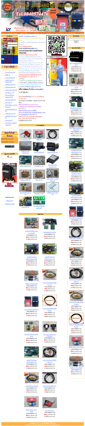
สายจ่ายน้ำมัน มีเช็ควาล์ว (49, 386)
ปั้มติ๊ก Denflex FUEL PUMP (76, 347)
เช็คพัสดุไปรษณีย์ (9, 204)
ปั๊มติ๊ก (7, 75)
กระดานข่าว (66, 33)
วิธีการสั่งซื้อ (30, 33)
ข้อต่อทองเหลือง (9, 100)
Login (10, 157)
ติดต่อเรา (78, 33)
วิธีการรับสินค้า (54, 33)
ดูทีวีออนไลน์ (9, 201)
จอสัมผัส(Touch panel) (11, 116)
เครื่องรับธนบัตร (9, 87)
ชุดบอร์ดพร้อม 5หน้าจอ (49, 232)
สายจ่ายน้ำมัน (9, 78)
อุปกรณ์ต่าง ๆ (9, 92)
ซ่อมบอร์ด (8, 120)
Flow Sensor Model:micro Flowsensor (49, 335)
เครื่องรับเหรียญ (9, 84)
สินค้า (18, 33)
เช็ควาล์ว (8, 102)
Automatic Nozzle (49, 410)
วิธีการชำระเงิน (42, 33)
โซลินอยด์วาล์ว (9, 113)
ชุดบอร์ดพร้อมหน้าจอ (11, 109)
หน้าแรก (7, 33)
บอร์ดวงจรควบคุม (10, 90)
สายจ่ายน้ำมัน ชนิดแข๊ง (31, 386)
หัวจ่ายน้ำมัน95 (9, 72)
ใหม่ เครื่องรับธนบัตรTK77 (31, 309)
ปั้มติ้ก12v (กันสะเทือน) (31, 284)
